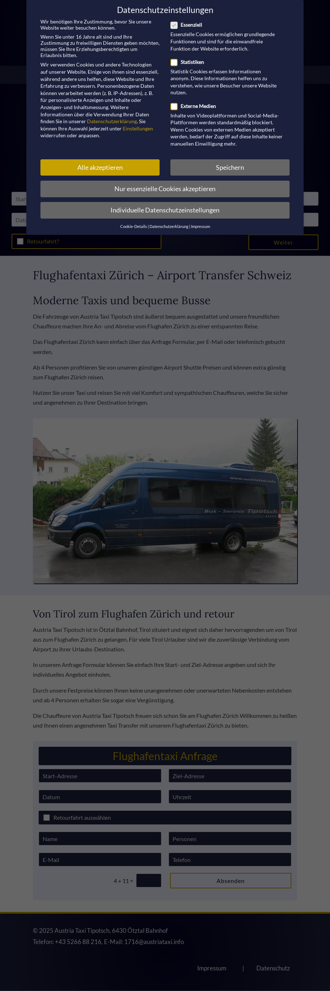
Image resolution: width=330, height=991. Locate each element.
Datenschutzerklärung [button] (168, 226)
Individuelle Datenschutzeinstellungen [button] (165, 210)
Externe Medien (196, 106)
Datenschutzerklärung (112, 121)
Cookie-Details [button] (133, 226)
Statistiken (190, 62)
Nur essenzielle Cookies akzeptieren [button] (165, 189)
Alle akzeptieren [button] (100, 167)
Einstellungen (138, 128)
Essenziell (189, 25)
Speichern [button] (230, 167)
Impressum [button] (200, 226)
